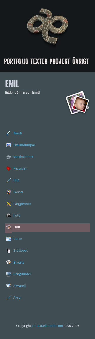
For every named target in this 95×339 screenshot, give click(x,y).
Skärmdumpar (24, 145)
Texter (38, 61)
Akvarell (19, 286)
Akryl (17, 298)
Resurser (20, 169)
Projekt (59, 61)
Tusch (17, 133)
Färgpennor (22, 204)
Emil (16, 227)
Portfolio (16, 61)
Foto (17, 216)
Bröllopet (20, 251)
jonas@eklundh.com (47, 326)
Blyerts (18, 263)
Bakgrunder (22, 274)
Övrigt (80, 61)
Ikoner (18, 192)
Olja (16, 180)
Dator (17, 239)
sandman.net (23, 157)
